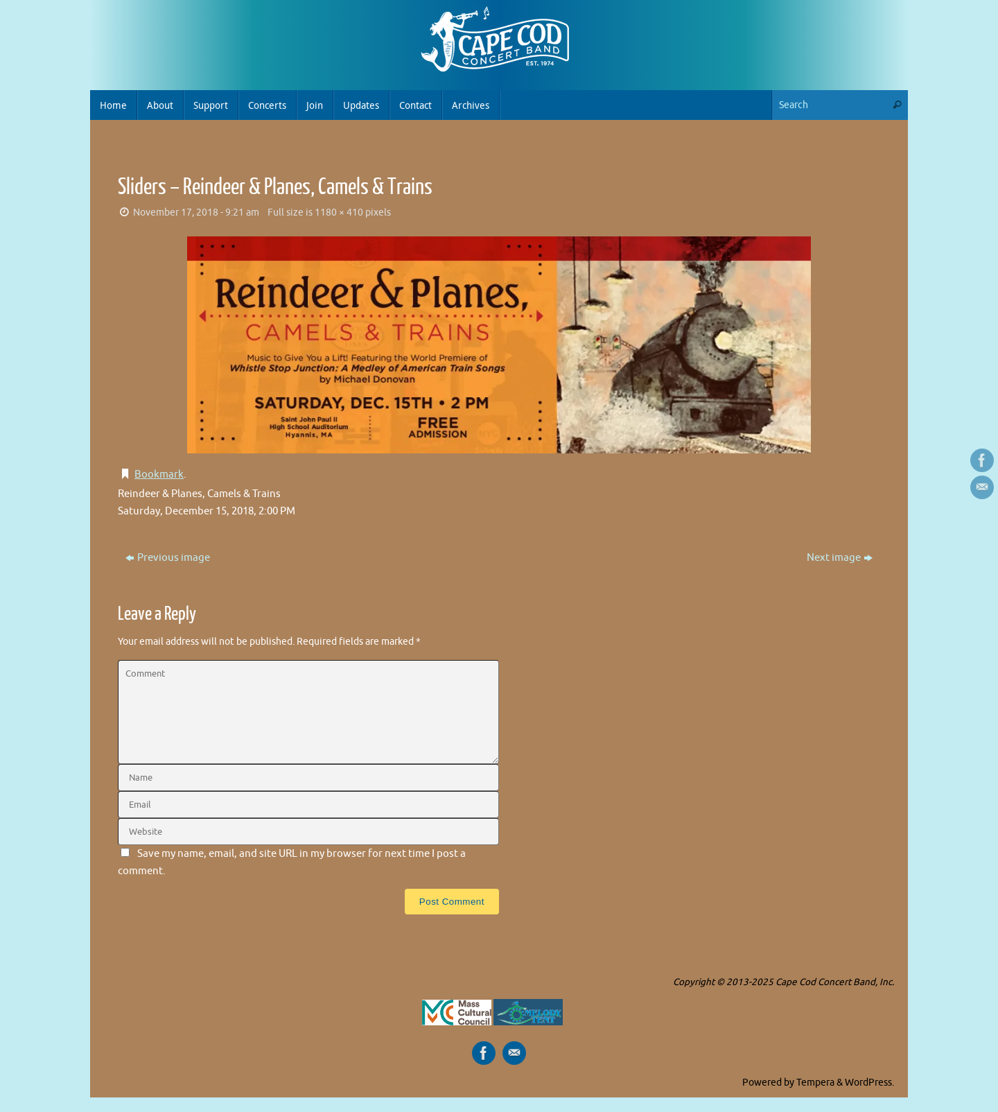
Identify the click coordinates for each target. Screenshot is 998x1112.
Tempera (815, 1082)
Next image (840, 557)
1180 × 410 (339, 212)
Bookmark (159, 474)
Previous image (167, 557)
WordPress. (869, 1082)
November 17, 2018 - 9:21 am (196, 212)
